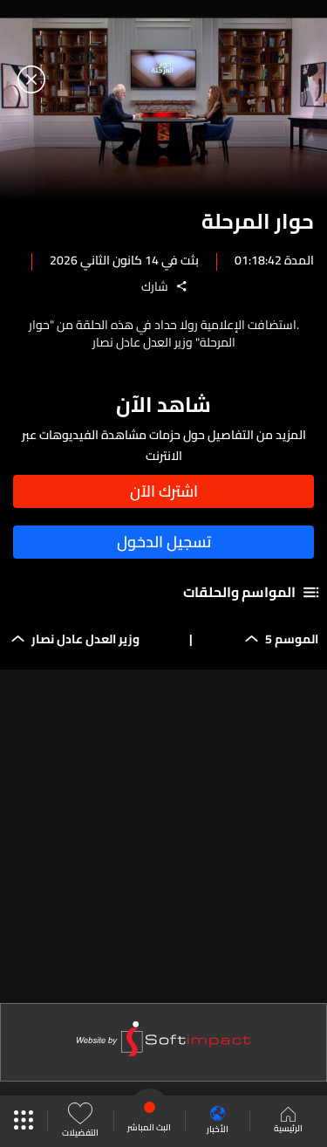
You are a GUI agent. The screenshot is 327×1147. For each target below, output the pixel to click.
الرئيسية (288, 1122)
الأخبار (217, 1121)
